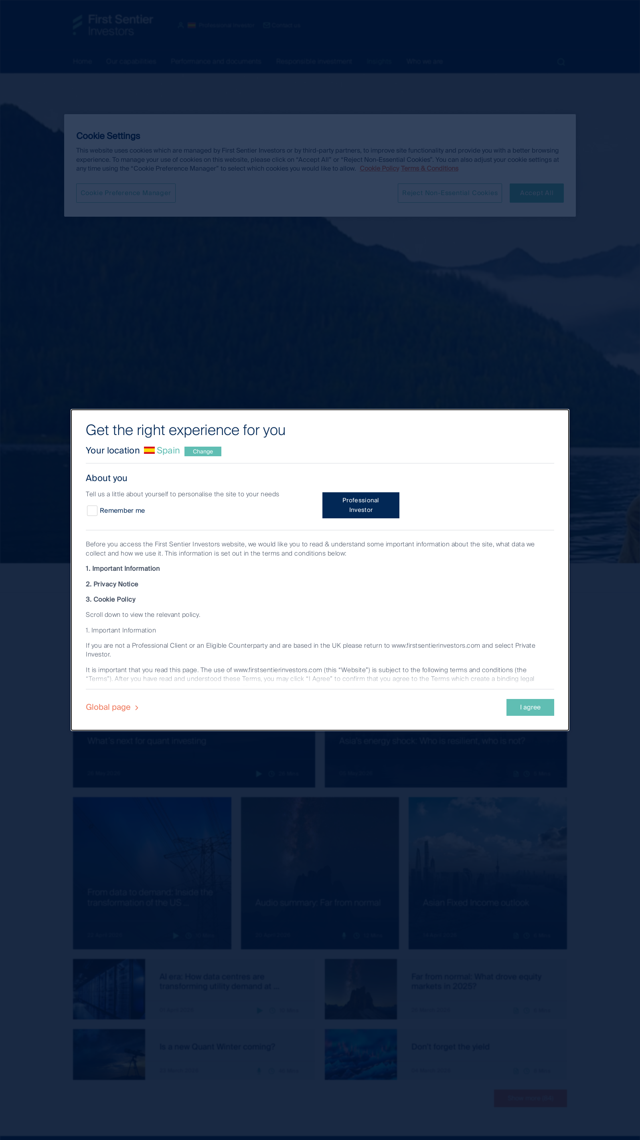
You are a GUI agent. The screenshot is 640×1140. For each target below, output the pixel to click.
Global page (113, 707)
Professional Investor (360, 505)
